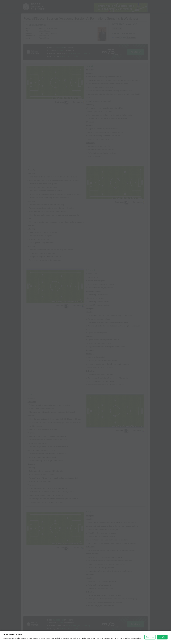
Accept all (162, 637)
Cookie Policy (136, 638)
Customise (150, 637)
